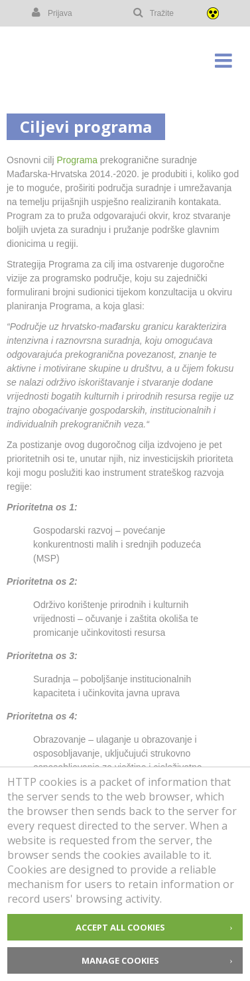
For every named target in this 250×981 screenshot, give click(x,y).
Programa (76, 160)
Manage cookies (120, 960)
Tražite (153, 13)
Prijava (51, 13)
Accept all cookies (120, 927)
